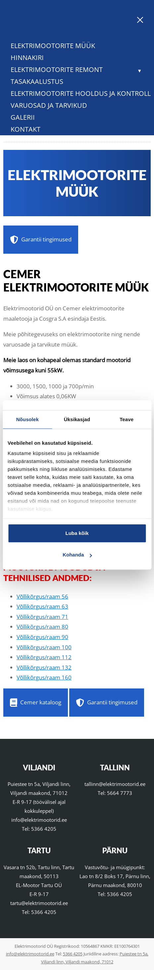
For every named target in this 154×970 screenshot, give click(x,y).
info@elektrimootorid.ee (39, 819)
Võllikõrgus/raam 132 (44, 667)
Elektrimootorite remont (57, 69)
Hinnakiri (27, 57)
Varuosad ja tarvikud (49, 105)
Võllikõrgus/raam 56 (42, 596)
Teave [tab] (126, 419)
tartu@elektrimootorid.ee (39, 903)
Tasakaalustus (37, 81)
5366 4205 (43, 828)
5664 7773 (119, 793)
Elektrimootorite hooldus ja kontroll (81, 93)
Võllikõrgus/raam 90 (42, 637)
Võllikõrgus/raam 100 (44, 647)
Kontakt (25, 129)
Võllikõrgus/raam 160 (44, 677)
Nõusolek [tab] (27, 419)
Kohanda (77, 554)
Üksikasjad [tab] (77, 419)
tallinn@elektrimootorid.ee (114, 784)
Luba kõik (76, 533)
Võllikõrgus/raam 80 (42, 626)
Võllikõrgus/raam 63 (42, 606)
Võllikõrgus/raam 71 (42, 616)
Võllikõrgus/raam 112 (44, 657)
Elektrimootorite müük (53, 45)
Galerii (23, 117)
